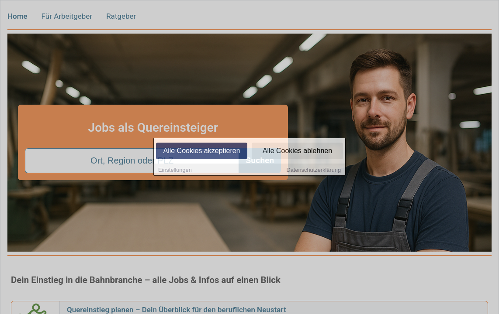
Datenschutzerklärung (314, 170)
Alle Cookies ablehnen (297, 151)
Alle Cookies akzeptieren (201, 151)
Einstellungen (175, 170)
